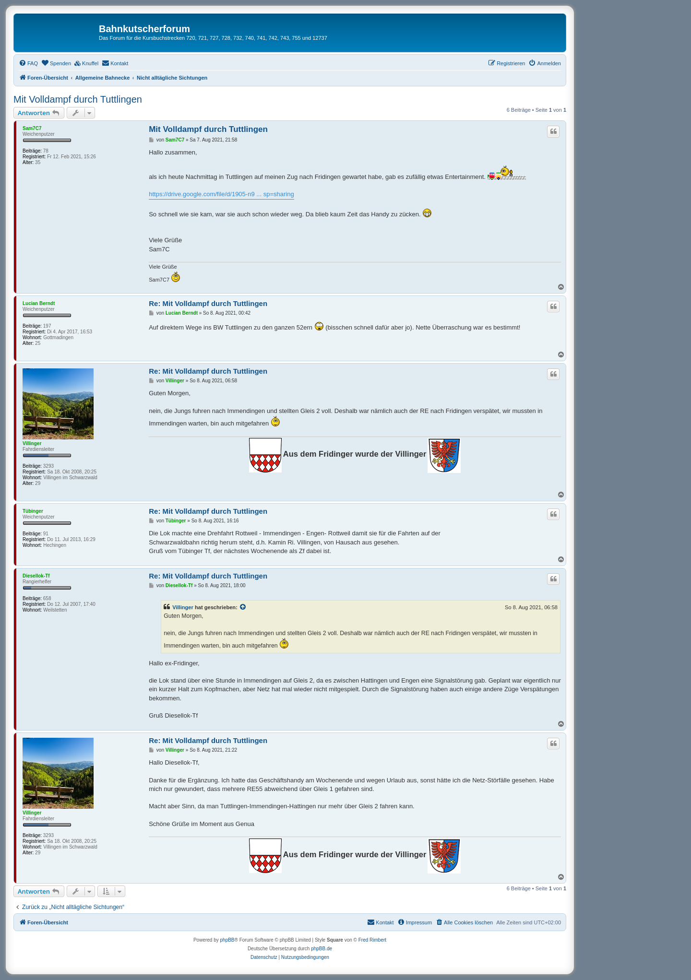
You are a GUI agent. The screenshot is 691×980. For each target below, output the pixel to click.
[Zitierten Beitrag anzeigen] (243, 607)
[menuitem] (28, 63)
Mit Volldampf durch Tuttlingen (77, 99)
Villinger (32, 443)
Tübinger (33, 511)
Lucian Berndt (39, 303)
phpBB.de (321, 948)
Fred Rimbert (372, 940)
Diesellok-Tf (36, 576)
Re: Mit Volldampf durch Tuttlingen (208, 303)
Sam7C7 (32, 128)
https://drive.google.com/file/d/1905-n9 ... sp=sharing (221, 194)
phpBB (227, 940)
